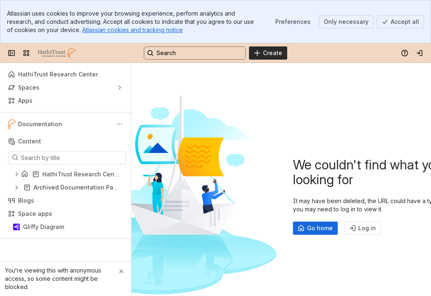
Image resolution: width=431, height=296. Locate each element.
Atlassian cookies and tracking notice (132, 29)
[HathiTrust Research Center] (56, 53)
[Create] (268, 53)
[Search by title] (72, 158)
